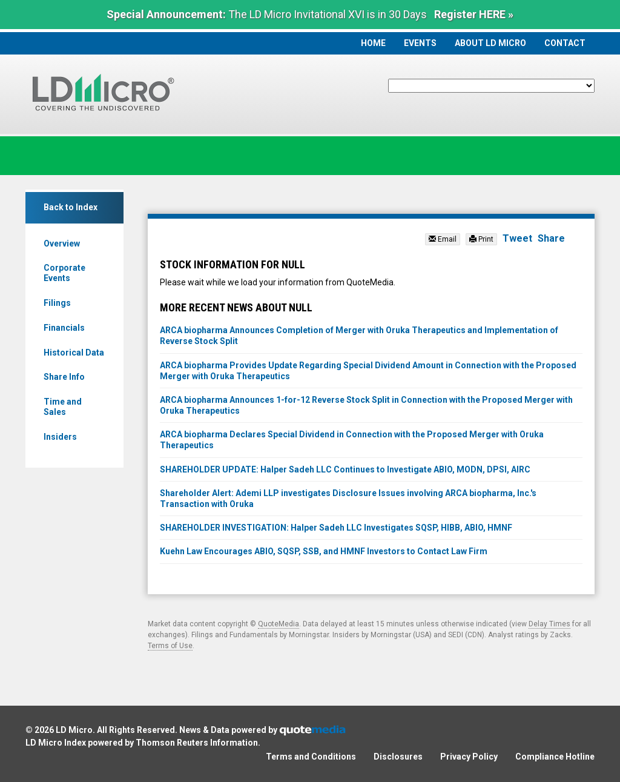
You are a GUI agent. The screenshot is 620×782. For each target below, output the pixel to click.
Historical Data (74, 352)
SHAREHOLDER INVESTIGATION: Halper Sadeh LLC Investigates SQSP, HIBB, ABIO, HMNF (336, 527)
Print (481, 239)
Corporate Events (64, 273)
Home (373, 43)
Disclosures (398, 756)
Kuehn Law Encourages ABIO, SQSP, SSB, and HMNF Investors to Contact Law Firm (323, 551)
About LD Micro (490, 43)
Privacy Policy (469, 756)
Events (420, 43)
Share (551, 238)
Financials (64, 328)
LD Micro (74, 730)
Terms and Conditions (311, 756)
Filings (57, 303)
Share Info (64, 377)
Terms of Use (170, 645)
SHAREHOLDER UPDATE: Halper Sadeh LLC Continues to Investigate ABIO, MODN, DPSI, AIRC (345, 469)
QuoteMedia (278, 624)
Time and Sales (63, 407)
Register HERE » (473, 14)
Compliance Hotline (555, 756)
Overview (62, 243)
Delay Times (549, 624)
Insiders (60, 437)
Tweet (517, 238)
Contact (564, 43)
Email (443, 239)
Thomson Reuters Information (197, 742)
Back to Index (70, 207)
